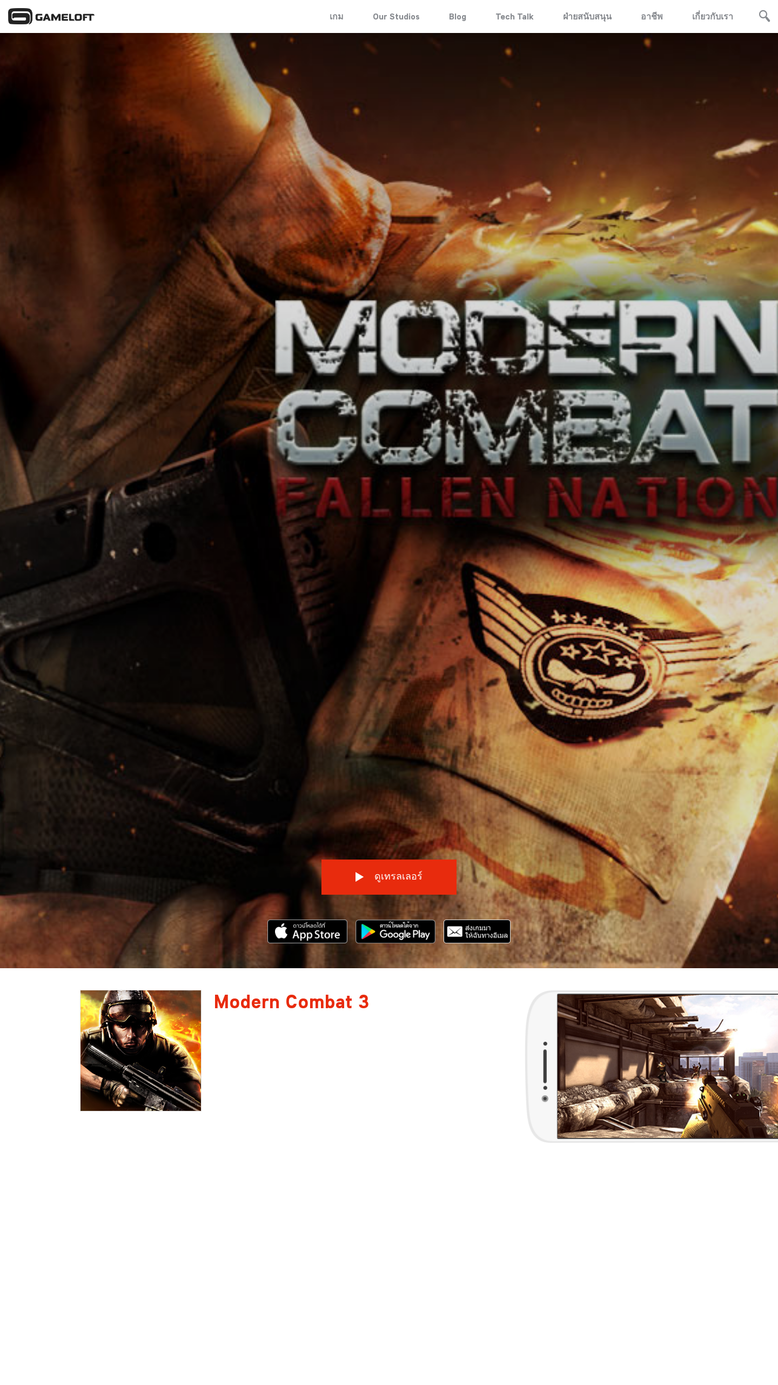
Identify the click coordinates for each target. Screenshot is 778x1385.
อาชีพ (652, 16)
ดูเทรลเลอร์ (389, 856)
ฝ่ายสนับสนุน (587, 16)
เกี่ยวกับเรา (712, 16)
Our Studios (396, 16)
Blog (457, 16)
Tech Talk (514, 16)
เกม (337, 16)
